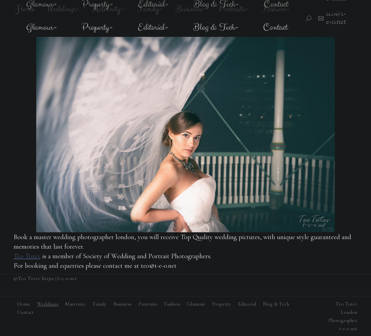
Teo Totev (27, 256)
